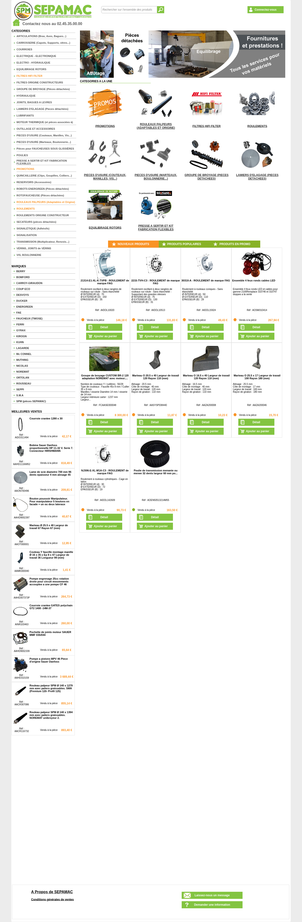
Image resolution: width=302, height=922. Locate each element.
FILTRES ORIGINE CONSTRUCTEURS (40, 82)
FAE (18, 312)
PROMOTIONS (25, 169)
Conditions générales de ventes (52, 899)
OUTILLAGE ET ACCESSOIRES (36, 128)
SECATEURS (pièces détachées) (36, 221)
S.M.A (20, 395)
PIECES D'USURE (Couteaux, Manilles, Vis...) (44, 135)
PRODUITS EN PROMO (234, 244)
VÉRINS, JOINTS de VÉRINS (34, 248)
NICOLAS (22, 365)
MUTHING (22, 359)
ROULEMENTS (26, 208)
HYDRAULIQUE (26, 95)
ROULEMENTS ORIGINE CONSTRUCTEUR (43, 215)
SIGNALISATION (27, 235)
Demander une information (212, 904)
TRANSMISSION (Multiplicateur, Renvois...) (43, 241)
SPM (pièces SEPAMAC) (31, 401)
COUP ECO (23, 289)
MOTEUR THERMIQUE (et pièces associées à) (45, 122)
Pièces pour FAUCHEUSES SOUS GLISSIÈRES (45, 148)
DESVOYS (22, 294)
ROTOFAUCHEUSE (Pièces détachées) (40, 195)
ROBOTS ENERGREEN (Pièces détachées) (43, 188)
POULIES (22, 155)
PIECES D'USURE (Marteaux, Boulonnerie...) (44, 142)
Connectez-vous (266, 9)
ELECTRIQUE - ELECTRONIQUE (36, 56)
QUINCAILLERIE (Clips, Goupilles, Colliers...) (44, 175)
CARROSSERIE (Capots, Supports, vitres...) (43, 42)
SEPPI (20, 389)
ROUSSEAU (23, 383)
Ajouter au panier (105, 336)
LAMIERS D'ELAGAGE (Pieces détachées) (42, 109)
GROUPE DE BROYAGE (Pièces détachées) (43, 89)
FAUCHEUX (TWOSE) (29, 318)
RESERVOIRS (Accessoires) (34, 182)
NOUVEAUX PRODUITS (133, 244)
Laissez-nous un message (212, 895)
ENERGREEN (24, 306)
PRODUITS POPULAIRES (184, 244)
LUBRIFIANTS (25, 115)
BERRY (20, 271)
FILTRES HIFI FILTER (29, 75)
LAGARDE (22, 348)
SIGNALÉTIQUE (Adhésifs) (33, 228)
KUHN (20, 342)
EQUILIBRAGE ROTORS (31, 69)
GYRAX (20, 330)
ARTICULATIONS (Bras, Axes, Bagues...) (41, 36)
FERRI (20, 324)
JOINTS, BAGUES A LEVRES (34, 102)
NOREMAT (22, 371)
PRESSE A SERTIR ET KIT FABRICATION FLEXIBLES (42, 162)
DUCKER (21, 300)
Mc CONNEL (24, 354)
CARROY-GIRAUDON (29, 283)
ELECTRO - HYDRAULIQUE (33, 62)
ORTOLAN (22, 377)
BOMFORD (23, 277)
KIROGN (21, 336)
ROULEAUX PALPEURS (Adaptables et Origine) (46, 202)
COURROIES (24, 49)
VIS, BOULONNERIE (29, 255)
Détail (104, 327)
